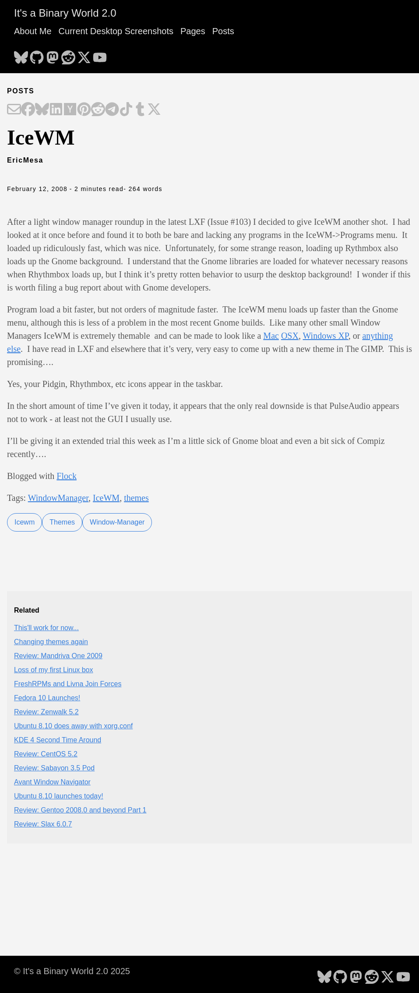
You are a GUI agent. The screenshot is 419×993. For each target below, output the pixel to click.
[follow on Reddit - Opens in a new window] (68, 54)
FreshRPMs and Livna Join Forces (67, 684)
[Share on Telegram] (112, 110)
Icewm (24, 522)
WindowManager (58, 498)
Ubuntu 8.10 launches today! (58, 796)
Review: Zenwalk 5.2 (46, 712)
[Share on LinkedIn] (56, 110)
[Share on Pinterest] (84, 110)
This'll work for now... (46, 627)
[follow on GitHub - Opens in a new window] (37, 54)
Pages (192, 31)
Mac (271, 335)
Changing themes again (51, 641)
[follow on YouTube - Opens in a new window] (100, 54)
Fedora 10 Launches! (47, 698)
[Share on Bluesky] (42, 110)
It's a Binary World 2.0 (65, 13)
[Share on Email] (14, 110)
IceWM (106, 498)
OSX (290, 335)
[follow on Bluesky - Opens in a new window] (21, 54)
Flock (66, 476)
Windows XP (326, 335)
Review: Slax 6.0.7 (43, 824)
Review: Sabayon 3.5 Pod (54, 768)
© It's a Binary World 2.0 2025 (72, 971)
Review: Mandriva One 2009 (58, 656)
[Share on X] (154, 110)
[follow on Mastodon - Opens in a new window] (53, 54)
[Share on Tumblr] (140, 110)
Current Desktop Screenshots (116, 31)
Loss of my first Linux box (53, 670)
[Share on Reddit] (98, 110)
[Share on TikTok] (126, 110)
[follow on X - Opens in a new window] (84, 54)
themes (136, 498)
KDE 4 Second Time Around (57, 740)
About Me (33, 31)
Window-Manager (117, 522)
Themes (62, 522)
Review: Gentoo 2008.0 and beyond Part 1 (80, 810)
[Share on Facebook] (28, 110)
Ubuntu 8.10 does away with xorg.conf (73, 726)
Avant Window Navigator (52, 782)
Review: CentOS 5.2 (45, 754)
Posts (223, 31)
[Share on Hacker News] (70, 110)
